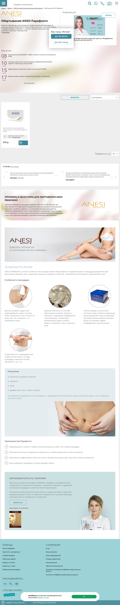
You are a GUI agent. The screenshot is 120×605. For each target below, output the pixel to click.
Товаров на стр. (103, 154)
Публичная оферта (9, 559)
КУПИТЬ (23, 142)
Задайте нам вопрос (15, 602)
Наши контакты (51, 552)
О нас (48, 548)
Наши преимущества (53, 555)
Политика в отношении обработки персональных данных (63, 570)
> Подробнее (5, 32)
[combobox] (104, 97)
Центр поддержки (8, 548)
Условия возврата (8, 555)
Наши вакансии (51, 562)
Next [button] (115, 177)
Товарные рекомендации (11, 569)
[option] (32, 175)
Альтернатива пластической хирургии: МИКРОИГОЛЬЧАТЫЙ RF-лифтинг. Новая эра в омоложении (30, 62)
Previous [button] (4, 177)
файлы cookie (43, 598)
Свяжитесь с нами (8, 566)
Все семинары (29, 83)
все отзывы (15, 167)
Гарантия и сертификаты (11, 552)
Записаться (18, 502)
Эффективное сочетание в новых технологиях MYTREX (27, 69)
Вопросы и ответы (8, 562)
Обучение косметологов (54, 566)
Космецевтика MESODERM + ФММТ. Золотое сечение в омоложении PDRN (32, 55)
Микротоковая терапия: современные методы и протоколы (29, 76)
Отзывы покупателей (53, 559)
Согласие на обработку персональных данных (62, 575)
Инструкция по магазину (44, 602)
